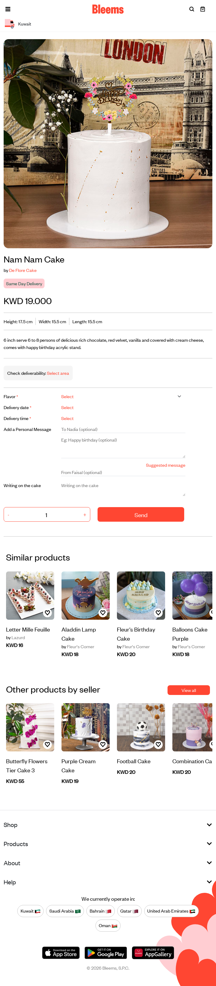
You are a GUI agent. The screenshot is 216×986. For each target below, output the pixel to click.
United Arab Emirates (171, 911)
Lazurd (15, 637)
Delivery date (18, 407)
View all (188, 690)
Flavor (11, 396)
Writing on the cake (22, 485)
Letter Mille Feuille (28, 629)
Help (10, 882)
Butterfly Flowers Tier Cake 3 (27, 765)
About (12, 863)
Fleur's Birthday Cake (136, 633)
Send (141, 514)
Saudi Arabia (65, 911)
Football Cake (134, 760)
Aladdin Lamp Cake (78, 633)
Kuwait (31, 911)
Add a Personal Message (27, 429)
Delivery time (17, 418)
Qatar (129, 911)
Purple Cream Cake (78, 765)
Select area (57, 373)
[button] (8, 9)
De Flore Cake (23, 270)
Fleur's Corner (77, 646)
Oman (108, 925)
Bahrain (100, 911)
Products (16, 843)
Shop (11, 824)
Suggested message (165, 465)
